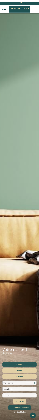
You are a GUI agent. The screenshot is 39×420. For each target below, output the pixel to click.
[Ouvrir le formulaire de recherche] (19, 404)
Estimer (19, 380)
